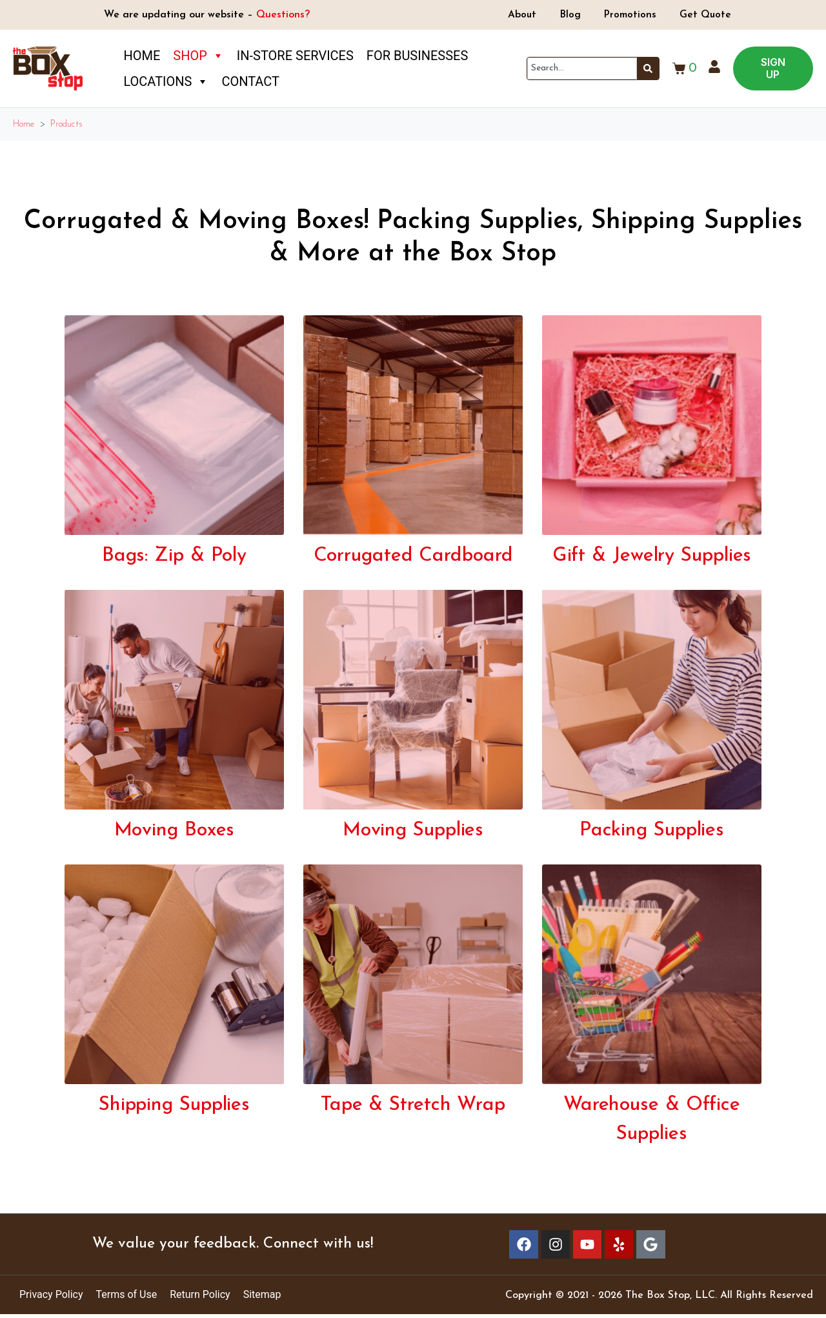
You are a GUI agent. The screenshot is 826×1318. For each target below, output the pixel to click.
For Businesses (417, 55)
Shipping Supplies (174, 1105)
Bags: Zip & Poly (174, 556)
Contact (250, 81)
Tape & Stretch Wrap (413, 1105)
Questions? (283, 15)
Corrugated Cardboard (413, 556)
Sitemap (262, 1298)
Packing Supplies (651, 831)
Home (141, 55)
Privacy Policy (51, 1298)
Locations (165, 81)
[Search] (648, 68)
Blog (568, 15)
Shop (198, 55)
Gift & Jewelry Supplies (652, 556)
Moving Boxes (174, 831)
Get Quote (710, 15)
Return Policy (200, 1298)
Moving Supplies (413, 831)
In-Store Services (295, 55)
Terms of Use (126, 1298)
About (517, 15)
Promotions (631, 15)
